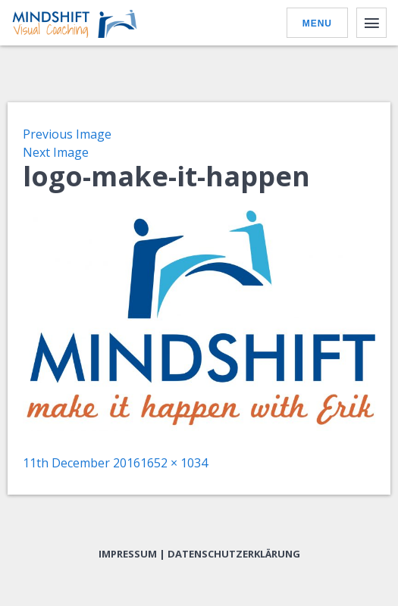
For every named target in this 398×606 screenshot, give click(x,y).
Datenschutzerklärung (234, 554)
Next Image (56, 152)
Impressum (128, 554)
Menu (317, 23)
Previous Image (67, 134)
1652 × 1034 (174, 462)
